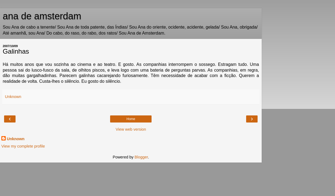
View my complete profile (23, 146)
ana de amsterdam (42, 16)
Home (130, 119)
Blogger (141, 157)
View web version (131, 129)
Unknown (16, 139)
